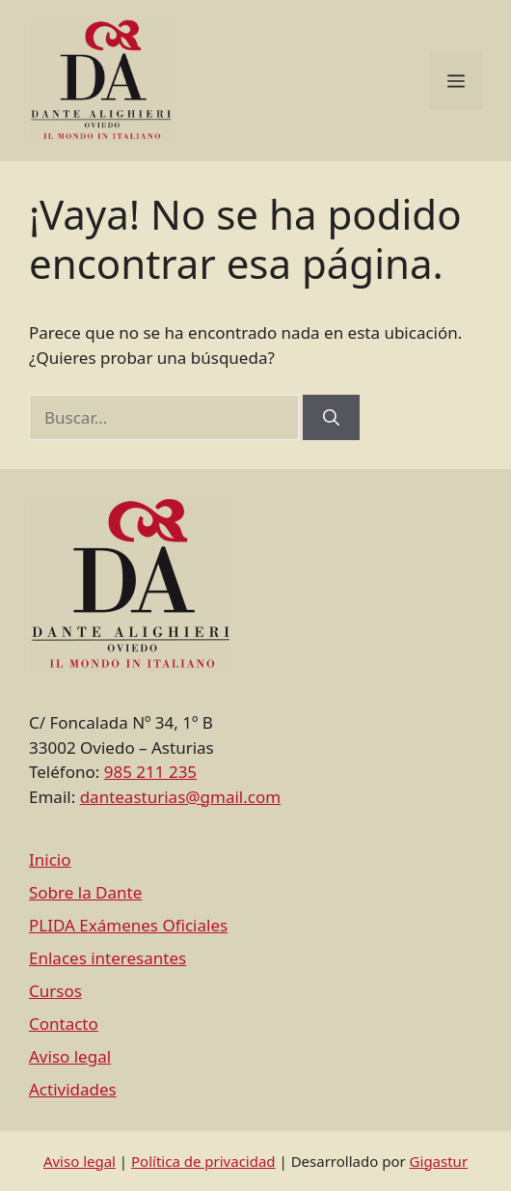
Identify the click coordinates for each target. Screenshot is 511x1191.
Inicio (50, 859)
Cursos (55, 991)
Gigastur (439, 1161)
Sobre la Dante (85, 892)
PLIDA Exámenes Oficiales (128, 925)
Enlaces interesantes (107, 958)
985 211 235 (150, 772)
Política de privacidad (203, 1161)
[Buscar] (331, 418)
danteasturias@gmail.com (180, 797)
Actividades (73, 1089)
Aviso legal (70, 1056)
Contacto (63, 1023)
